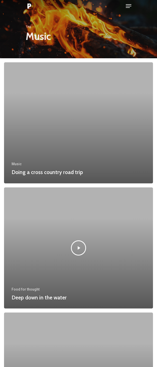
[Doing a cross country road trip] (78, 122)
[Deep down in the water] (78, 247)
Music (17, 164)
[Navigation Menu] (128, 6)
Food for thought (26, 289)
